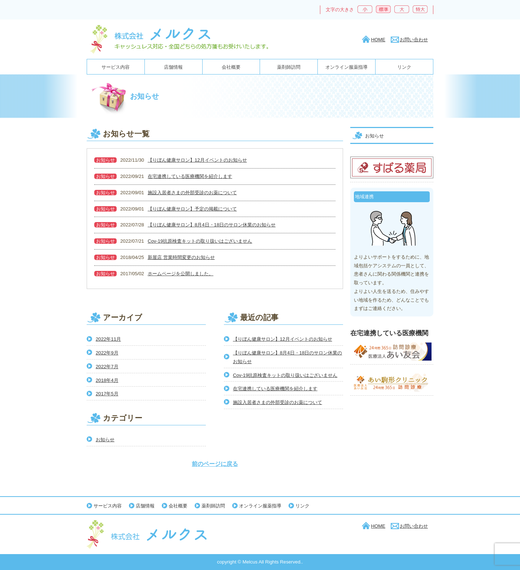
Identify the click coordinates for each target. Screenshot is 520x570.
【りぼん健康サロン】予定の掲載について (192, 209)
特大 (420, 9)
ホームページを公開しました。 (180, 273)
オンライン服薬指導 (346, 67)
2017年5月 (107, 393)
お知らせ (105, 160)
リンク (404, 67)
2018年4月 (107, 380)
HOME (378, 39)
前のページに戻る (215, 464)
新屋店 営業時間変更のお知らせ (181, 257)
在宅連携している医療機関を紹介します (190, 176)
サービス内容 (115, 67)
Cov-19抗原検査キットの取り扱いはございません (200, 241)
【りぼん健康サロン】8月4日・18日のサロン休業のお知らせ (212, 224)
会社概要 (231, 67)
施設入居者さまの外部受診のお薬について (192, 192)
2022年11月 (108, 339)
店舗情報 (173, 67)
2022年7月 (107, 366)
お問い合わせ (414, 39)
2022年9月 (107, 353)
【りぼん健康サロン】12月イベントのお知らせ (197, 160)
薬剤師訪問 (288, 67)
